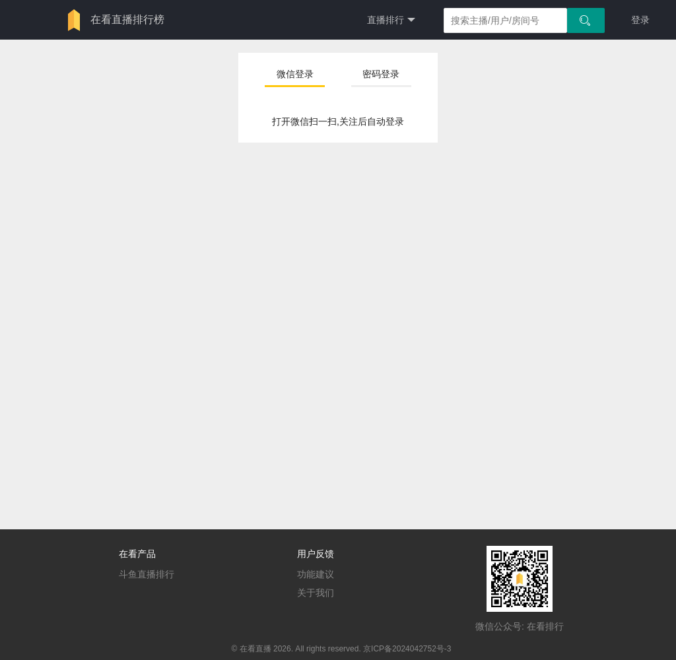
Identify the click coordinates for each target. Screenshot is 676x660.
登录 (640, 20)
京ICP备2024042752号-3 (407, 648)
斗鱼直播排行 (146, 574)
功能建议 (315, 574)
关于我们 (315, 592)
